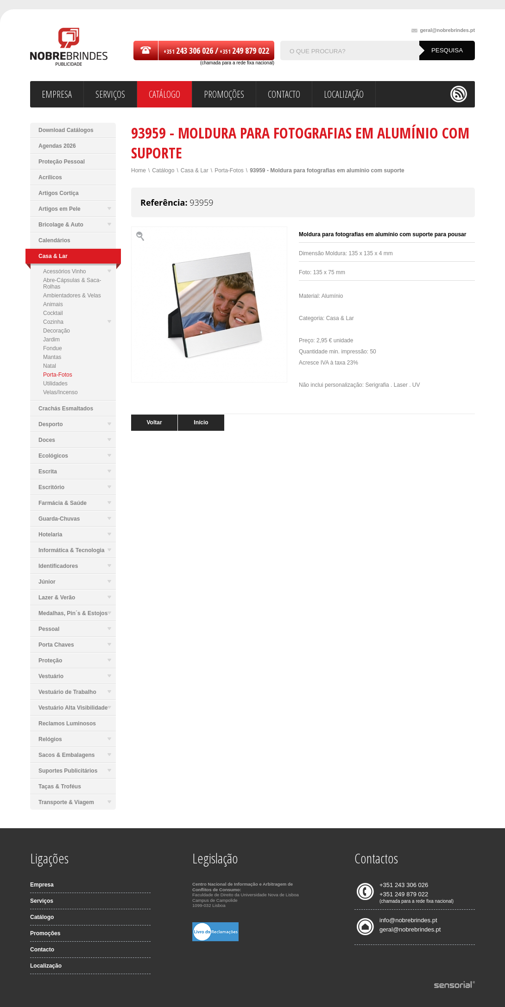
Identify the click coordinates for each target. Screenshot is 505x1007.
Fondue (52, 348)
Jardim (51, 339)
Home (138, 170)
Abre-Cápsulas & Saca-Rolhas (72, 283)
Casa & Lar (194, 170)
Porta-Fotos (57, 374)
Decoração (56, 330)
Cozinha (77, 322)
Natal (49, 366)
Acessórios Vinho (77, 271)
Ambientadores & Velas (72, 295)
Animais (53, 304)
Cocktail (53, 313)
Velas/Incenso (60, 392)
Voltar (154, 422)
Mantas (52, 357)
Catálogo (163, 170)
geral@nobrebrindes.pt (443, 30)
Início (201, 422)
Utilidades (55, 383)
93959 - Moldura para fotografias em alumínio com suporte (327, 170)
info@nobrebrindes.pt (408, 920)
